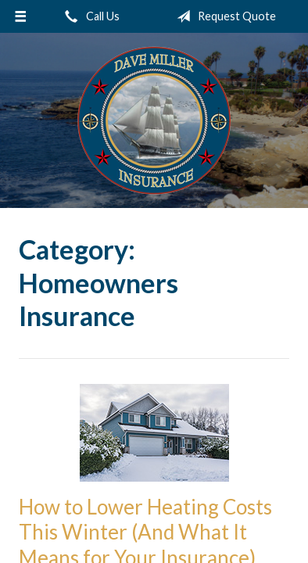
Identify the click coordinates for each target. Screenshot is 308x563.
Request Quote (223, 16)
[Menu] (20, 16)
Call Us (89, 16)
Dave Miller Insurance (154, 120)
